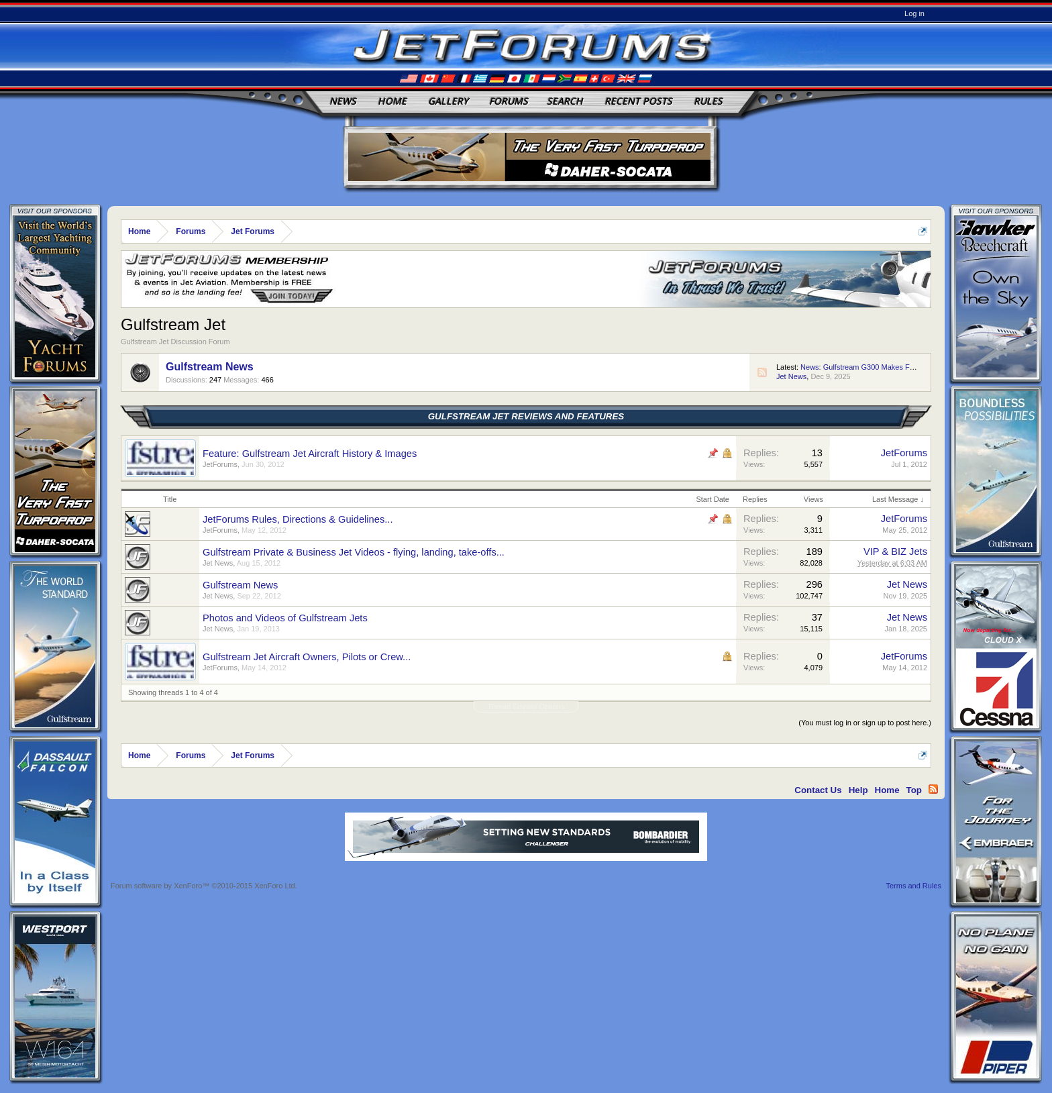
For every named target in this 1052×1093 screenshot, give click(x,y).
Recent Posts (638, 101)
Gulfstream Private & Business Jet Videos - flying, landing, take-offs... (354, 552)
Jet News (791, 376)
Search (565, 101)
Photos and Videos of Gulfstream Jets (285, 618)
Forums (508, 101)
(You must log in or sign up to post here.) (864, 723)
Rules (708, 101)
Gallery (448, 101)
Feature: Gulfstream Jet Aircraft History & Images (310, 453)
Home (392, 101)
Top (914, 790)
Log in (914, 13)
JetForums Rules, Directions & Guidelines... (297, 519)
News (342, 101)
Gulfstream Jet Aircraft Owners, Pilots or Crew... (307, 657)
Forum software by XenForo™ (204, 886)
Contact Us (817, 790)
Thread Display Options (526, 706)
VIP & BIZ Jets (895, 551)
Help (858, 790)
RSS (762, 372)
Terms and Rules (913, 886)
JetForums (220, 464)
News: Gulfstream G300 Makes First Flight (869, 367)
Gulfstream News (210, 366)
